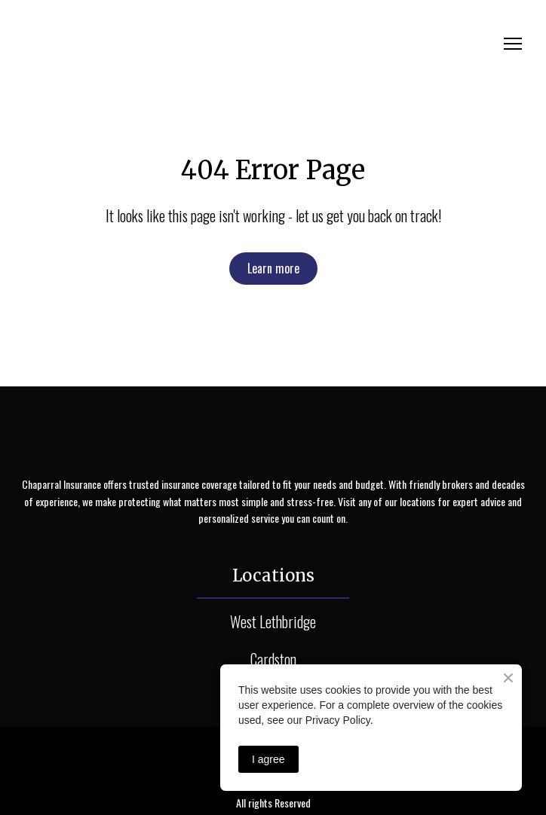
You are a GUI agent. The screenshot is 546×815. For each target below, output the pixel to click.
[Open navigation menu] (513, 44)
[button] (273, 268)
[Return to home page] (155, 43)
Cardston (273, 659)
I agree (268, 759)
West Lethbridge (273, 621)
